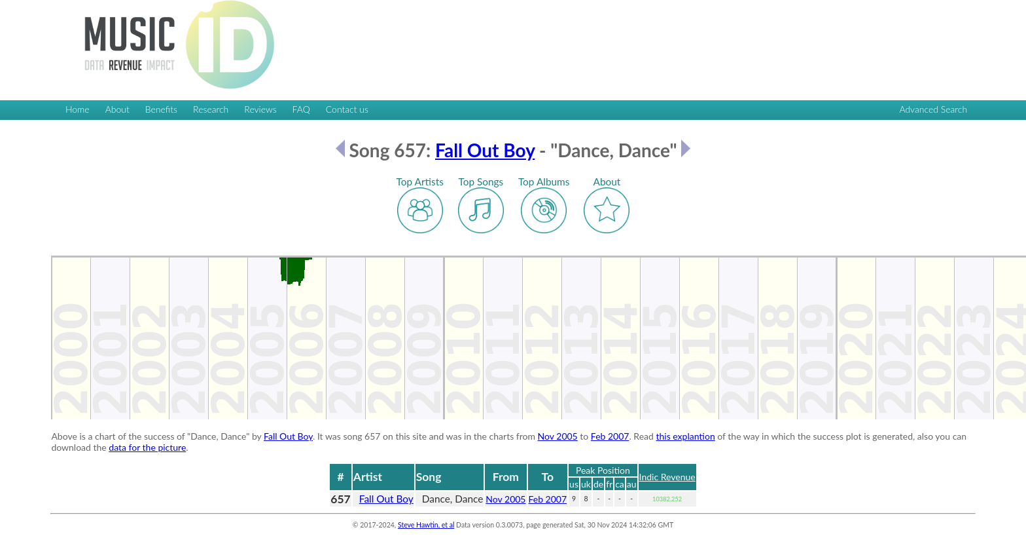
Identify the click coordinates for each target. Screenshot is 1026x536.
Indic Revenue (667, 476)
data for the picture (147, 447)
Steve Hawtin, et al (426, 525)
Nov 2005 (558, 436)
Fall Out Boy (485, 150)
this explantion (685, 436)
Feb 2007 (610, 436)
